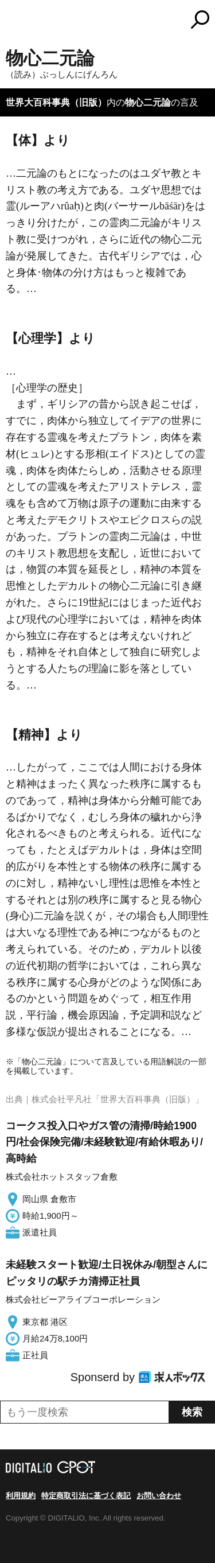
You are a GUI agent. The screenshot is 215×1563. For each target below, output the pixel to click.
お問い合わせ (158, 1495)
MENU (14, 21)
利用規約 (21, 1495)
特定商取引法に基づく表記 (86, 1495)
